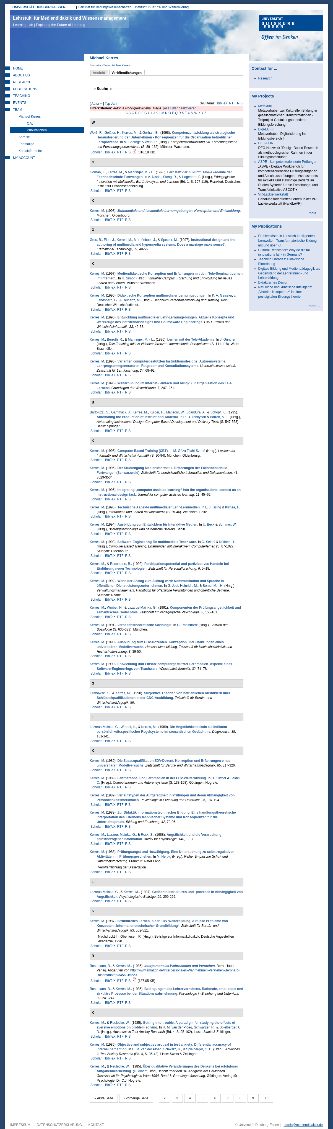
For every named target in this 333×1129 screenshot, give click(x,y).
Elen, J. (109, 240)
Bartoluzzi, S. (100, 412)
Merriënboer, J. (145, 240)
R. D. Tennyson (194, 417)
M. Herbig (164, 856)
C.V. (30, 123)
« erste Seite (104, 1098)
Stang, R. (170, 177)
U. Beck (208, 524)
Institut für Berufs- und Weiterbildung (162, 7)
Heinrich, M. (189, 586)
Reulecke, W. (120, 1023)
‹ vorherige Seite (136, 1098)
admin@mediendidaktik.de (303, 1125)
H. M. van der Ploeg (177, 1027)
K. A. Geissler (222, 295)
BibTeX (222, 103)
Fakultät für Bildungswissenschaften (104, 7)
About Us (21, 75)
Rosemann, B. (120, 564)
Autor (96, 104)
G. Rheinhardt (187, 625)
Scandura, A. (195, 412)
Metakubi (265, 106)
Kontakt (96, 1125)
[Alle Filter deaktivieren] (180, 108)
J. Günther (227, 339)
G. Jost (173, 586)
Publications (25, 89)
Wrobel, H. (115, 607)
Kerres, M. (129, 133)
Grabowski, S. (100, 693)
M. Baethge (132, 142)
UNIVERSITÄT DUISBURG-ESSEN (39, 7)
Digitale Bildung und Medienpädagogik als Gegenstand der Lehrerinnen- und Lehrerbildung (289, 273)
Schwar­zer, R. (204, 1027)
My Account (24, 158)
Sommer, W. (227, 524)
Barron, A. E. (219, 417)
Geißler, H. (112, 133)
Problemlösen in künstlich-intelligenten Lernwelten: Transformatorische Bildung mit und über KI (287, 240)
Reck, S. (147, 835)
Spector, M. (169, 240)
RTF (232, 103)
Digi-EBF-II (266, 129)
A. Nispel (154, 177)
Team (106, 65)
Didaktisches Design (273, 282)
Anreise (24, 137)
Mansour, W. (175, 412)
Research (22, 82)
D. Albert (140, 1071)
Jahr (114, 104)
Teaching (21, 96)
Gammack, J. (121, 412)
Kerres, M (97, 211)
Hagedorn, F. (191, 177)
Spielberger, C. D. (199, 1049)
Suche (104, 89)
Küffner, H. (227, 542)
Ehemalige (26, 144)
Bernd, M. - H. (213, 586)
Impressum (20, 1125)
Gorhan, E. (150, 133)
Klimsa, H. (232, 507)
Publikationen (37, 130)
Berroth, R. (115, 339)
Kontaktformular (30, 151)
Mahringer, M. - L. (141, 172)
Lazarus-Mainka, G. (142, 607)
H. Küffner (218, 778)
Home (18, 68)
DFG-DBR (266, 143)
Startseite (95, 65)
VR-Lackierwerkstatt (273, 194)
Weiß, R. (96, 133)
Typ (107, 104)
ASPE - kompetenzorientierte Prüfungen (287, 162)
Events (19, 103)
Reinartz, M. (132, 300)
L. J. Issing (213, 507)
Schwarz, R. (172, 1049)
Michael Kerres (121, 65)
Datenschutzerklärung (59, 1125)
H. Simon (128, 278)
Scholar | (97, 152)
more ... (314, 213)
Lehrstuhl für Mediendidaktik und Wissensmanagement (69, 21)
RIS (240, 103)
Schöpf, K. (218, 412)
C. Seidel (208, 542)
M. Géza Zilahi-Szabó (189, 451)
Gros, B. (96, 240)
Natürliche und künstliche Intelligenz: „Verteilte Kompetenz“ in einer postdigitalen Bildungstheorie (285, 292)
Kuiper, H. (157, 412)
